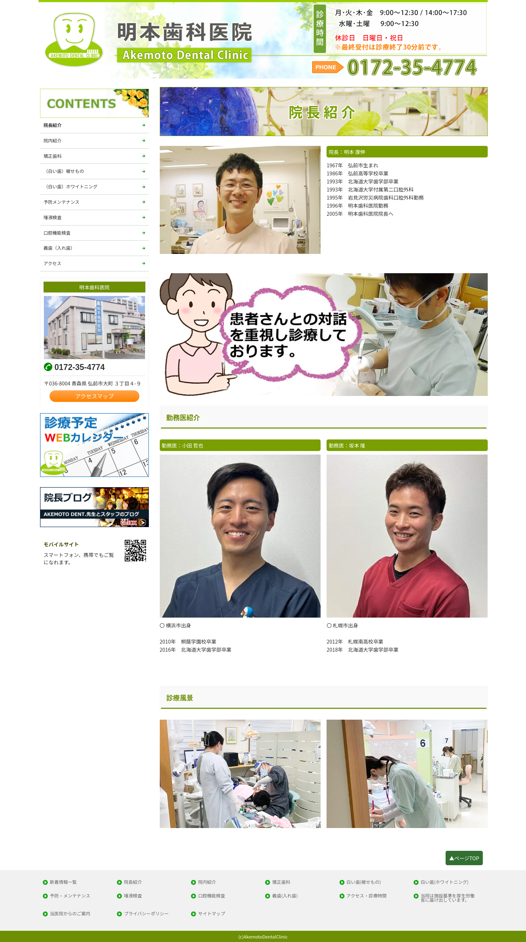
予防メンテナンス (61, 202)
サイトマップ (211, 913)
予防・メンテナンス (70, 896)
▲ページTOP (464, 858)
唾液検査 (52, 217)
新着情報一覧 (63, 882)
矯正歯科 (52, 156)
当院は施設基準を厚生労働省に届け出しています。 (448, 898)
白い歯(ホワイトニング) (445, 882)
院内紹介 (52, 140)
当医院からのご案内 (70, 913)
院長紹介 (52, 125)
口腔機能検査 (57, 232)
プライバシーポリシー (146, 913)
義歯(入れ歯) (285, 896)
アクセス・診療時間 (367, 896)
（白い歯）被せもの (64, 171)
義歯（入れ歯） (59, 247)
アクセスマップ (94, 396)
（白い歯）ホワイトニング (71, 186)
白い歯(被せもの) (364, 882)
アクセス (52, 263)
